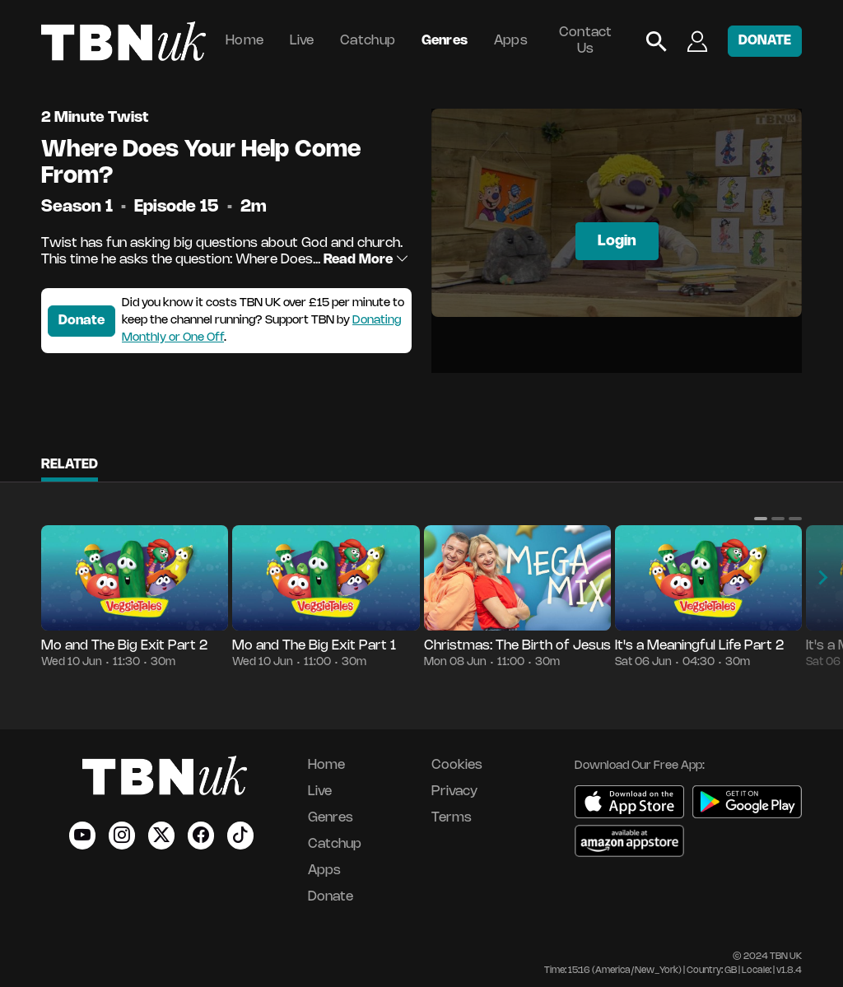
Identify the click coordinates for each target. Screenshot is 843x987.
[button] (760, 518)
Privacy (454, 791)
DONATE (764, 41)
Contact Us (585, 40)
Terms (451, 818)
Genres (445, 41)
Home (244, 41)
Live (302, 41)
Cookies (456, 765)
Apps (511, 41)
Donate (81, 320)
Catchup (367, 41)
